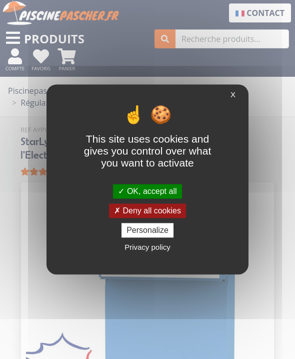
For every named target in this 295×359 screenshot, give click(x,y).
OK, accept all (147, 191)
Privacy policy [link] (147, 247)
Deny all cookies (147, 210)
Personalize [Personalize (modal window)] (147, 230)
